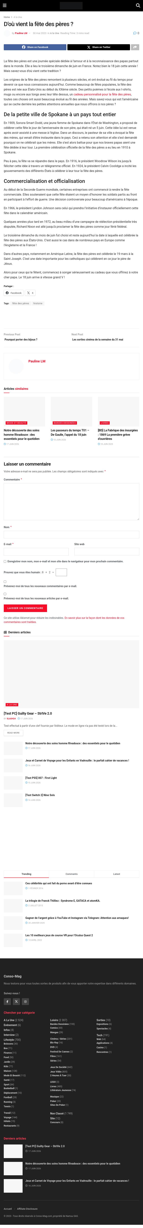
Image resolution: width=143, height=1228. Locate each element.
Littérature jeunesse (60, 1093)
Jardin (7, 1065)
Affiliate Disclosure (27, 1212)
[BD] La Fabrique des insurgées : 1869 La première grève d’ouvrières (118, 437)
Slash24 (11, 721)
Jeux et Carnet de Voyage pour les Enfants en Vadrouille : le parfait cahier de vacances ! (77, 763)
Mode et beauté (16, 425)
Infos (7, 1033)
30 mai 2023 (39, 33)
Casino (100, 1050)
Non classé (57, 1116)
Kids (6, 1069)
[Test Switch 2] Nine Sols (40, 798)
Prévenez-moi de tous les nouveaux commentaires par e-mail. (40, 588)
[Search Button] (138, 5)
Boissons (8, 1046)
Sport (6, 1087)
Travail (7, 1116)
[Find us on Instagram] (25, 1004)
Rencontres (102, 1055)
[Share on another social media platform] (135, 47)
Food (6, 1060)
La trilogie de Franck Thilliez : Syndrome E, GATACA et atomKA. (62, 903)
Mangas (54, 1035)
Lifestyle (9, 1042)
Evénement (10, 1028)
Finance (8, 1056)
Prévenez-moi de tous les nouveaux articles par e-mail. (36, 600)
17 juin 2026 (11, 446)
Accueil (8, 1212)
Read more (15, 735)
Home (7, 17)
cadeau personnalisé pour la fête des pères (102, 95)
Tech (99, 1038)
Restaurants (10, 1128)
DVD (52, 1050)
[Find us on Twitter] (16, 1004)
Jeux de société (58, 1070)
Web (99, 1042)
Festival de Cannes (60, 1054)
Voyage (7, 1120)
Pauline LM (21, 33)
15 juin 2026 (32, 786)
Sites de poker (57, 1108)
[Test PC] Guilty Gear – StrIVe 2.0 (28, 716)
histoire (38, 304)
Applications (103, 1046)
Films (53, 1059)
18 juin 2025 (105, 446)
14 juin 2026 (32, 803)
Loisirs (54, 1023)
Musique (54, 1099)
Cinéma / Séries (58, 1042)
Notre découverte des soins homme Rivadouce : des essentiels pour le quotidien (22, 437)
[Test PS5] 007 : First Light (41, 780)
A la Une (18, 17)
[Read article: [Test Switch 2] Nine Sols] (13, 803)
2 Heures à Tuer (58, 1078)
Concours (55, 1125)
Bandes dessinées (65, 425)
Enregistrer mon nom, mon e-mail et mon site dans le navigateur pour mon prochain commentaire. (65, 563)
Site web (79, 546)
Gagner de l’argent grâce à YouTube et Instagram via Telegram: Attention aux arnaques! (77, 920)
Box (6, 1051)
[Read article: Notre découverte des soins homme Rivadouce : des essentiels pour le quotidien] (24, 414)
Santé (7, 1083)
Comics (54, 1031)
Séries (53, 1063)
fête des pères (20, 304)
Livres (105, 425)
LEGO (53, 1085)
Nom (8, 529)
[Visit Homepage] (71, 5)
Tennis (7, 1109)
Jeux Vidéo (56, 1074)
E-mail (9, 547)
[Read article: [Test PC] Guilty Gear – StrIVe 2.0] (71, 676)
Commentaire (13, 482)
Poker (53, 1104)
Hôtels (7, 1124)
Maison (7, 1074)
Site (52, 1121)
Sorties (101, 1023)
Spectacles (102, 1031)
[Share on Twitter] (98, 47)
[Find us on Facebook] (7, 1004)
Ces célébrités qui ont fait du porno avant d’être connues (58, 886)
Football (8, 1100)
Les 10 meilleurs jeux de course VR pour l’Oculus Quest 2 (59, 938)
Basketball (9, 1091)
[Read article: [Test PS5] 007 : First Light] (13, 786)
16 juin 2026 (32, 768)
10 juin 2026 (58, 442)
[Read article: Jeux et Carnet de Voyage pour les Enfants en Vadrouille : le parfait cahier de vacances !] (13, 768)
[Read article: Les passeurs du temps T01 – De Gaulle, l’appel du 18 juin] (71, 414)
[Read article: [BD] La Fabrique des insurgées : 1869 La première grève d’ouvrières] (118, 414)
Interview (9, 1037)
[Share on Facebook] (35, 47)
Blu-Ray (54, 1045)
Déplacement (10, 1096)
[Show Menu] (4, 5)
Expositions (102, 1027)
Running (8, 1105)
